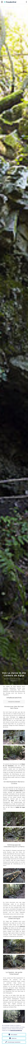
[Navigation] (2, 2)
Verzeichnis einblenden (14, 701)
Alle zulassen (14, 1034)
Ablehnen (14, 1038)
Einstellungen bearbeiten (14, 1042)
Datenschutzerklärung (16, 1030)
